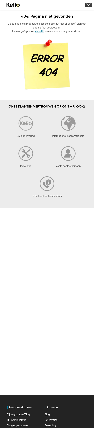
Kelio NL (39, 31)
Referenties (51, 420)
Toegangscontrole (17, 425)
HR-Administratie (16, 420)
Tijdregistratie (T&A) (18, 414)
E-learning (50, 425)
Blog (47, 414)
